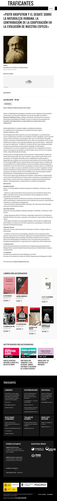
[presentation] (55, 359)
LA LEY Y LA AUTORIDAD (47, 297)
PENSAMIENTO (7, 92)
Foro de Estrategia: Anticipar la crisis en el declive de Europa (11, 362)
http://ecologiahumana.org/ (9, 69)
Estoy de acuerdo (42, 494)
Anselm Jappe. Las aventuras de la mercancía (43, 362)
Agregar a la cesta (9, 300)
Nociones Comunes (9, 418)
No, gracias (50, 494)
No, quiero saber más (21, 498)
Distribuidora (31, 390)
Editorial (45, 390)
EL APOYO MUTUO (7, 296)
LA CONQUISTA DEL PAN (8, 326)
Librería (8, 390)
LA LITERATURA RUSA (21, 324)
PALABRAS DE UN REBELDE (33, 328)
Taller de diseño (28, 418)
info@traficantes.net (11, 469)
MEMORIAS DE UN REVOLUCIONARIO (46, 326)
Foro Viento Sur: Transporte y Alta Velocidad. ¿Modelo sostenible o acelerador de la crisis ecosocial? (28, 364)
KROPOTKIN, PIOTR (7, 297)
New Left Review (45, 418)
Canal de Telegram (9, 407)
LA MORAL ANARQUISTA (21, 296)
